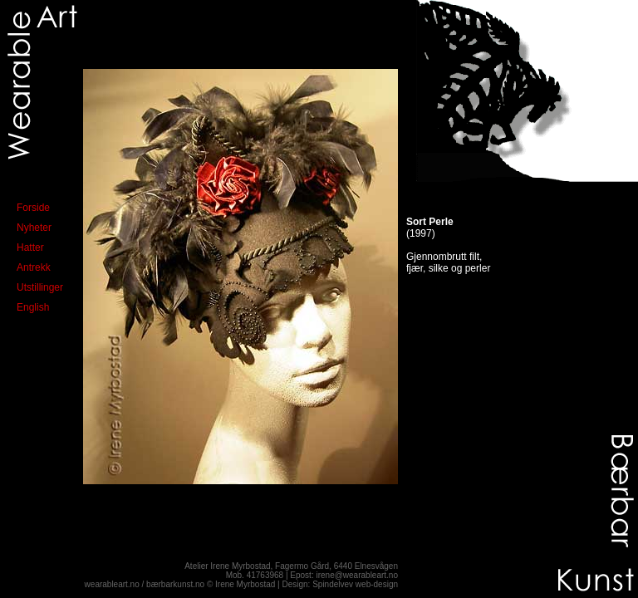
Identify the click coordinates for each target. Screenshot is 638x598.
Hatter (30, 247)
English (33, 307)
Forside (33, 207)
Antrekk (34, 267)
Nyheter (34, 227)
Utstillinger (40, 287)
